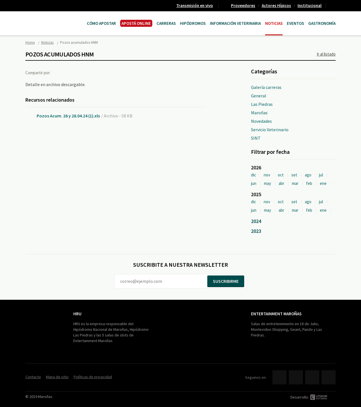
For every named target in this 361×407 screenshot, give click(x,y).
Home (30, 42)
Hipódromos (193, 23)
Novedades (261, 121)
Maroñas (259, 112)
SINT (256, 138)
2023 (256, 231)
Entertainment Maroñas (276, 313)
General (258, 96)
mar (295, 183)
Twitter (71, 72)
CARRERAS (166, 23)
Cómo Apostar (101, 23)
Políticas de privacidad (93, 376)
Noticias (274, 23)
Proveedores (243, 5)
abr (281, 183)
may (267, 183)
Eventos (295, 23)
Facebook (60, 72)
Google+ (83, 72)
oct (281, 175)
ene (323, 183)
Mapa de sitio (57, 376)
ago (308, 175)
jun (253, 183)
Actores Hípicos (276, 5)
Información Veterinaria (235, 23)
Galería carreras (266, 87)
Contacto (333, 6)
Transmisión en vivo (194, 5)
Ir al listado (326, 54)
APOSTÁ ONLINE (136, 23)
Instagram (329, 377)
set (294, 175)
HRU (77, 313)
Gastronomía (322, 23)
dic (253, 175)
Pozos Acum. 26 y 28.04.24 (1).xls (68, 116)
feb (309, 183)
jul (321, 175)
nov (267, 175)
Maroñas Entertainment (54, 17)
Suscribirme (226, 281)
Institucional (310, 5)
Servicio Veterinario (270, 129)
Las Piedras (262, 104)
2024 (256, 221)
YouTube (312, 377)
